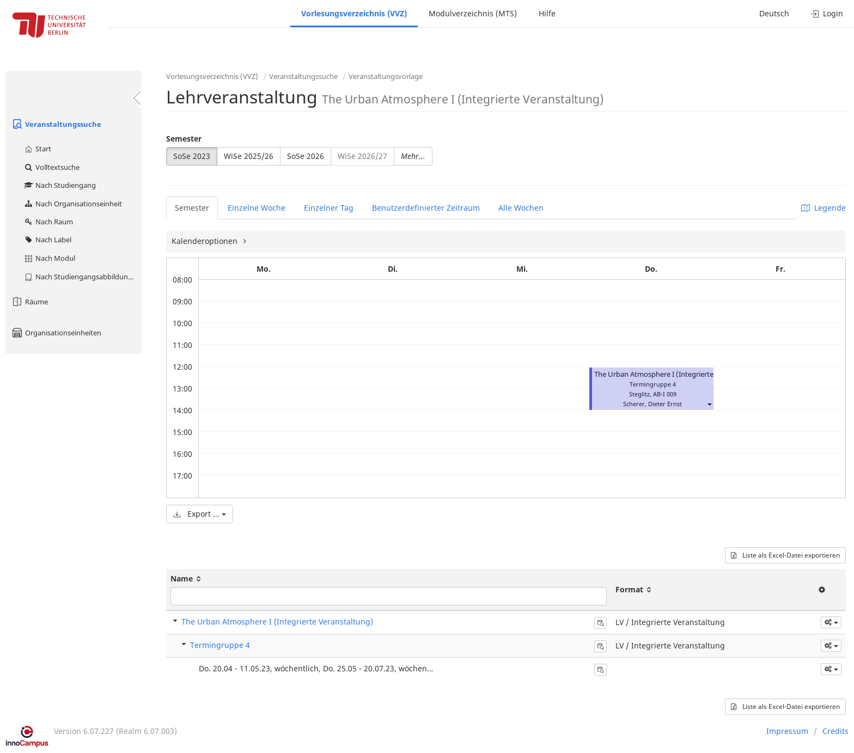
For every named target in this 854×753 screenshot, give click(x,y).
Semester (184, 138)
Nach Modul (49, 258)
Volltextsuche (51, 167)
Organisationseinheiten (56, 333)
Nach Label (47, 239)
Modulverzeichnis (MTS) (473, 13)
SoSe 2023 (191, 156)
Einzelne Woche (256, 208)
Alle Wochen (521, 208)
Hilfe (547, 13)
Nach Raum (48, 221)
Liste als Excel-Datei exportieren (785, 555)
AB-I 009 (664, 394)
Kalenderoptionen (206, 241)
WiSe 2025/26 (248, 156)
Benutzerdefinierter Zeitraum (426, 208)
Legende (823, 208)
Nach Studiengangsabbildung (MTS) (82, 276)
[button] (709, 403)
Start (37, 149)
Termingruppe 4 (220, 645)
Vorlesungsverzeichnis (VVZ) (354, 13)
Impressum (787, 731)
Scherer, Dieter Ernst (652, 404)
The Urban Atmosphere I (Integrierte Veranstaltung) (679, 374)
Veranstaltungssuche (56, 124)
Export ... (199, 514)
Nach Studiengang (59, 185)
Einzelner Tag (328, 208)
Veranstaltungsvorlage (386, 76)
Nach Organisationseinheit (72, 204)
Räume (29, 302)
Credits (835, 731)
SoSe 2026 (305, 156)
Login (827, 13)
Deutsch (774, 13)
